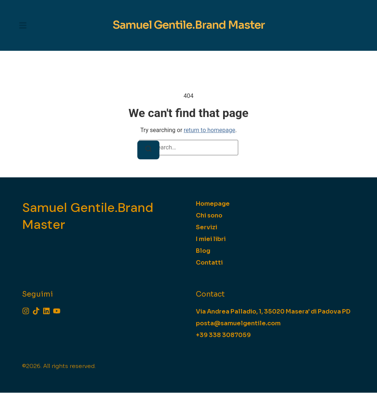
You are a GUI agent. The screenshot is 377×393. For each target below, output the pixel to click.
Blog (203, 251)
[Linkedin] (46, 311)
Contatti (209, 263)
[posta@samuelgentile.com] (238, 323)
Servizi (206, 228)
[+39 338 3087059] (223, 335)
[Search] (148, 150)
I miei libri (211, 240)
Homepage (213, 204)
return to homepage (209, 130)
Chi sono (209, 216)
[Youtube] (56, 311)
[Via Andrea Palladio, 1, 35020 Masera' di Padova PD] (273, 312)
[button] (23, 25)
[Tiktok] (36, 311)
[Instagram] (25, 311)
